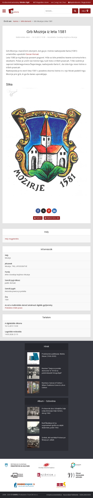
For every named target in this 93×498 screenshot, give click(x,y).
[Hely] (85, 10)
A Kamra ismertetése (54, 495)
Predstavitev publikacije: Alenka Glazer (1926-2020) (52, 355)
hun (64, 2)
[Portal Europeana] (75, 465)
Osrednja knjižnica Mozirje (66, 37)
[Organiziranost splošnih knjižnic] (46, 466)
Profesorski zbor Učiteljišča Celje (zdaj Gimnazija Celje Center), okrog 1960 (52, 411)
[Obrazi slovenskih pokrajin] (76, 475)
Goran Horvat (32, 54)
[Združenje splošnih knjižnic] (61, 485)
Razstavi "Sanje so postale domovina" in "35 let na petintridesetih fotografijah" (52, 371)
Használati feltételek (70, 495)
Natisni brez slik (52, 218)
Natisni (38, 218)
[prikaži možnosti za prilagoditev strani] (41, 2)
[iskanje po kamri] (58, 10)
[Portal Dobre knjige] (24, 485)
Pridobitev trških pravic (14, 308)
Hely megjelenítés (12, 239)
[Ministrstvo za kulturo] (17, 465)
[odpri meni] (4, 11)
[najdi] (75, 10)
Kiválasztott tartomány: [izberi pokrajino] (15, 2)
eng (56, 2)
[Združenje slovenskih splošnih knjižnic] (46, 475)
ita (60, 2)
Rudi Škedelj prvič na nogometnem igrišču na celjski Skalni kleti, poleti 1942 (53, 425)
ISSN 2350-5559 (85, 495)
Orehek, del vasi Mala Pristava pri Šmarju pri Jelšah (53, 439)
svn (52, 2)
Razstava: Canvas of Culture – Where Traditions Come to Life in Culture (53, 385)
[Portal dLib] (17, 475)
